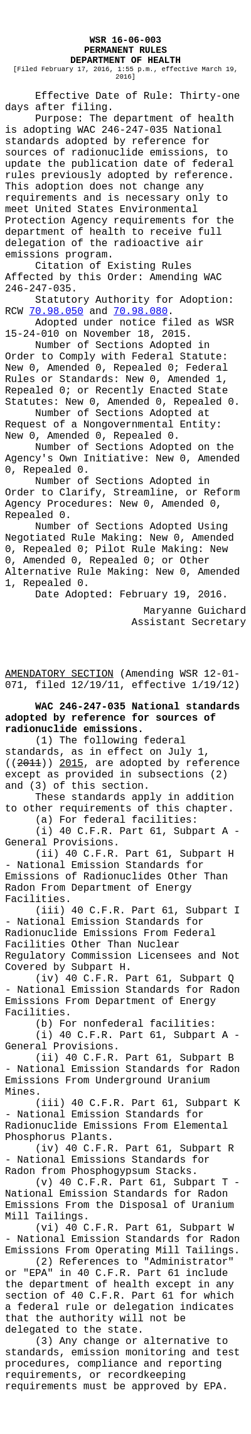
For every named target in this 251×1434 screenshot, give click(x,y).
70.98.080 (141, 311)
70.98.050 (56, 311)
